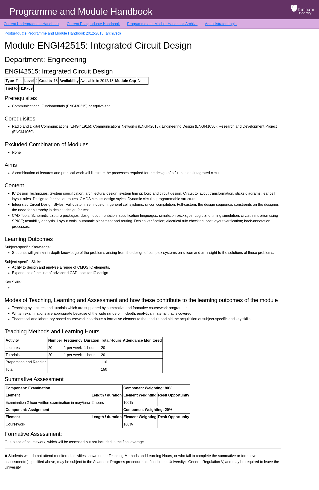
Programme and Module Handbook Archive (162, 24)
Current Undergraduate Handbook (31, 24)
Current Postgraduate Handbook (93, 24)
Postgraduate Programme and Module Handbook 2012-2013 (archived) (63, 33)
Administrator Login (221, 24)
